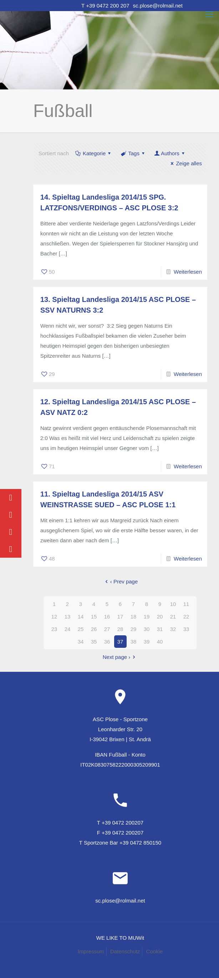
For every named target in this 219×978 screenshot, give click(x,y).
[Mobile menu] (209, 14)
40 (160, 642)
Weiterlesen (188, 272)
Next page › (120, 657)
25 (81, 629)
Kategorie (93, 153)
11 (186, 604)
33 (186, 629)
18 (134, 616)
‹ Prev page (120, 581)
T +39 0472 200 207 (105, 6)
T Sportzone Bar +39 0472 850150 (120, 843)
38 (134, 642)
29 (134, 629)
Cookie (154, 951)
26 (94, 629)
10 (173, 604)
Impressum (91, 951)
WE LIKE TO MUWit (120, 938)
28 (120, 629)
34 (81, 642)
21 (173, 616)
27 (107, 629)
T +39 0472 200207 (120, 823)
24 (68, 629)
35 (94, 642)
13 (68, 616)
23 (54, 629)
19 (147, 616)
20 (160, 616)
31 (160, 629)
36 (107, 642)
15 (94, 616)
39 (147, 642)
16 (107, 616)
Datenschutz (125, 951)
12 (54, 616)
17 (120, 616)
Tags (133, 153)
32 (173, 629)
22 (186, 616)
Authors (170, 153)
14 (81, 616)
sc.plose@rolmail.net (158, 6)
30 (147, 629)
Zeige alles (185, 163)
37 (120, 642)
